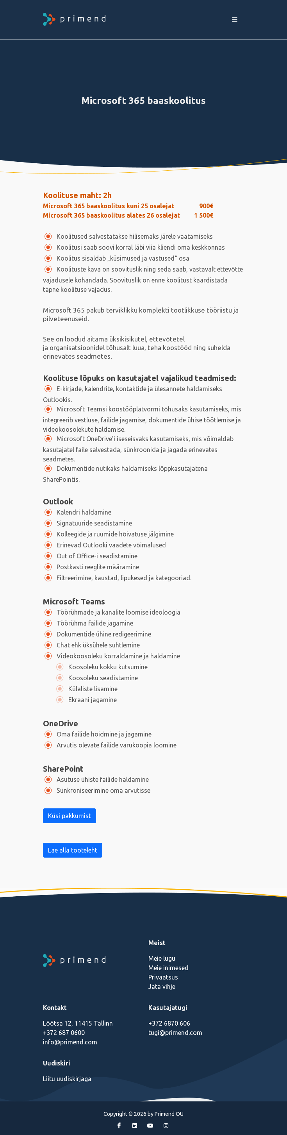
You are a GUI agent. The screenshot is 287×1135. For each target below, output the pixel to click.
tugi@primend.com (175, 1032)
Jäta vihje (161, 986)
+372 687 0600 (64, 1032)
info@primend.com (70, 1042)
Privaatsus (163, 977)
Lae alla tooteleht (72, 850)
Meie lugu (161, 958)
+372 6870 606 (169, 1023)
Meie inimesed (168, 967)
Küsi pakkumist (69, 815)
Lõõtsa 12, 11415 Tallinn (78, 1023)
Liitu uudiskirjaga (67, 1078)
